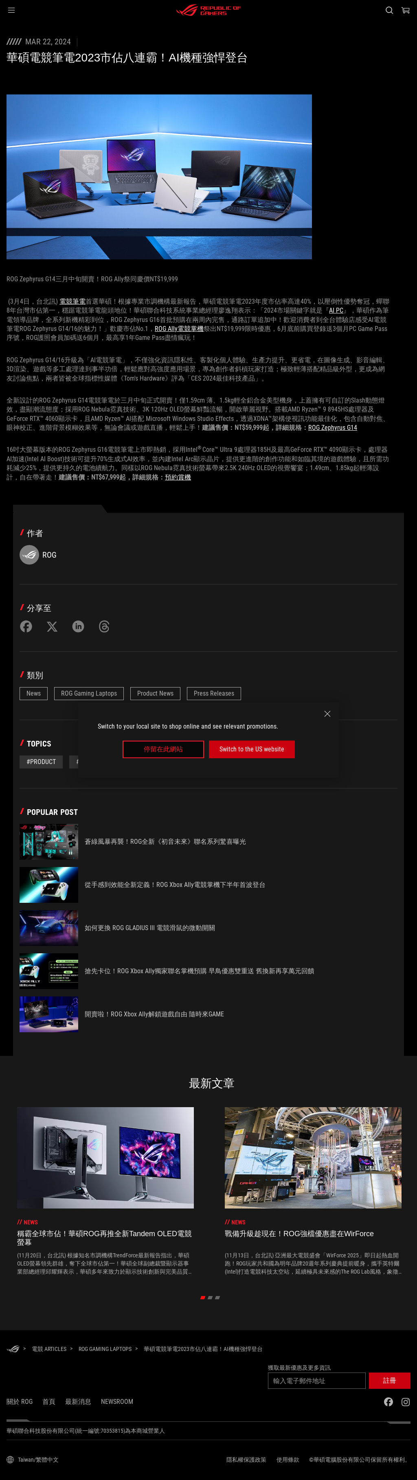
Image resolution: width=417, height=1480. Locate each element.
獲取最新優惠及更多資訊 (299, 1367)
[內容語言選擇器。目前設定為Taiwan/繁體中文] (33, 1460)
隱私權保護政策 (246, 1459)
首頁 (48, 1402)
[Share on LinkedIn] (78, 626)
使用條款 (288, 1459)
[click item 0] (203, 1297)
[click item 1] (210, 1297)
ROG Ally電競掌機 (179, 329)
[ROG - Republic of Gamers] (208, 10)
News (33, 693)
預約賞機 (178, 477)
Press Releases (214, 693)
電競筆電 (72, 301)
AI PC (336, 310)
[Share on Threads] (104, 626)
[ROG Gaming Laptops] (105, 1349)
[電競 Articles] (49, 1349)
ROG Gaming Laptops (89, 693)
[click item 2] (217, 1297)
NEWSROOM (117, 1402)
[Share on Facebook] (26, 626)
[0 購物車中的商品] (405, 10)
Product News (155, 693)
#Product (41, 762)
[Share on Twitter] (52, 626)
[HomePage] (13, 1349)
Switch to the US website (251, 749)
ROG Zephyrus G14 (332, 427)
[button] (11, 10)
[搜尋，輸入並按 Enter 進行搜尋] (389, 10)
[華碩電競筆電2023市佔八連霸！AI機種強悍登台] (203, 1349)
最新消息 (78, 1402)
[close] (327, 714)
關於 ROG (20, 1402)
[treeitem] (105, 1191)
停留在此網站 (163, 749)
